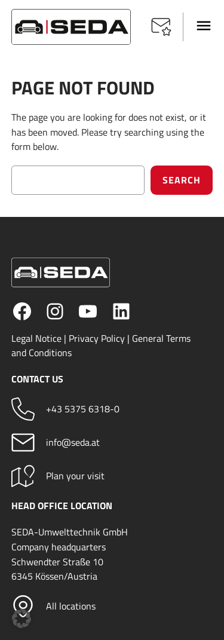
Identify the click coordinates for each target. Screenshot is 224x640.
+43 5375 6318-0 (82, 409)
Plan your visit (75, 475)
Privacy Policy (97, 338)
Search (181, 180)
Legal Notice (36, 338)
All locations (71, 606)
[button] (161, 27)
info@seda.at (73, 442)
